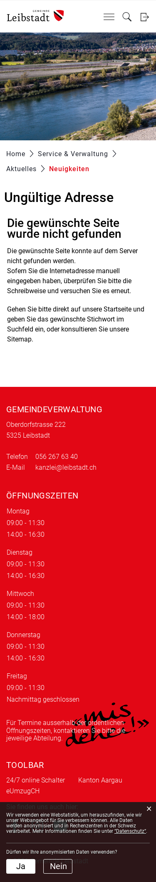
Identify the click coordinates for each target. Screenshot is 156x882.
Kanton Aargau (100, 780)
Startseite (117, 309)
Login (144, 17)
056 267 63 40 (56, 457)
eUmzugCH (23, 791)
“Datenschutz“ (130, 831)
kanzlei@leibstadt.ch (66, 467)
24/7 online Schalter (35, 780)
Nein (58, 866)
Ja (20, 866)
